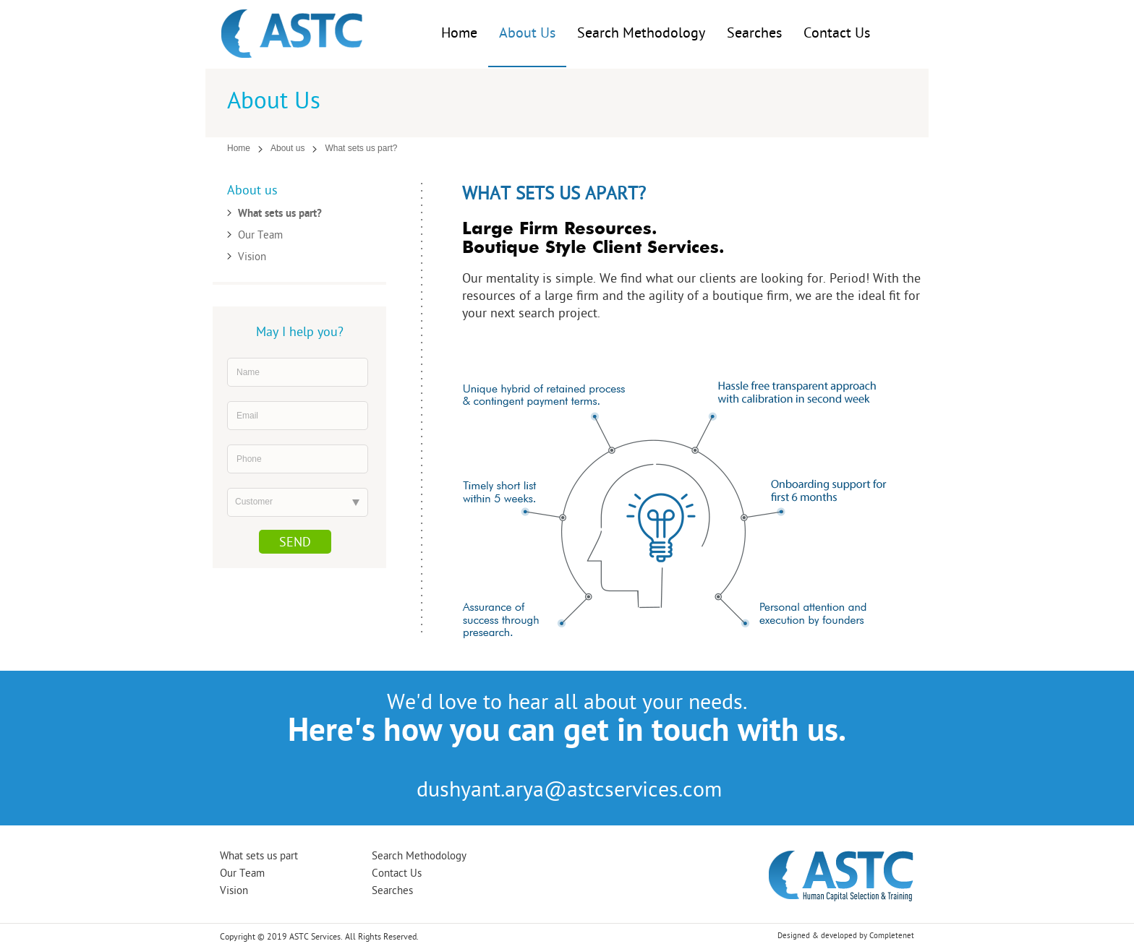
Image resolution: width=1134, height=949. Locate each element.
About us (287, 148)
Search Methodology (641, 34)
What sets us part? (280, 214)
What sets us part (259, 857)
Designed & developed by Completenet (845, 936)
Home (459, 34)
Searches (754, 34)
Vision (252, 258)
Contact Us (836, 34)
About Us (527, 34)
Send (295, 543)
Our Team (260, 236)
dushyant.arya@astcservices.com (569, 791)
